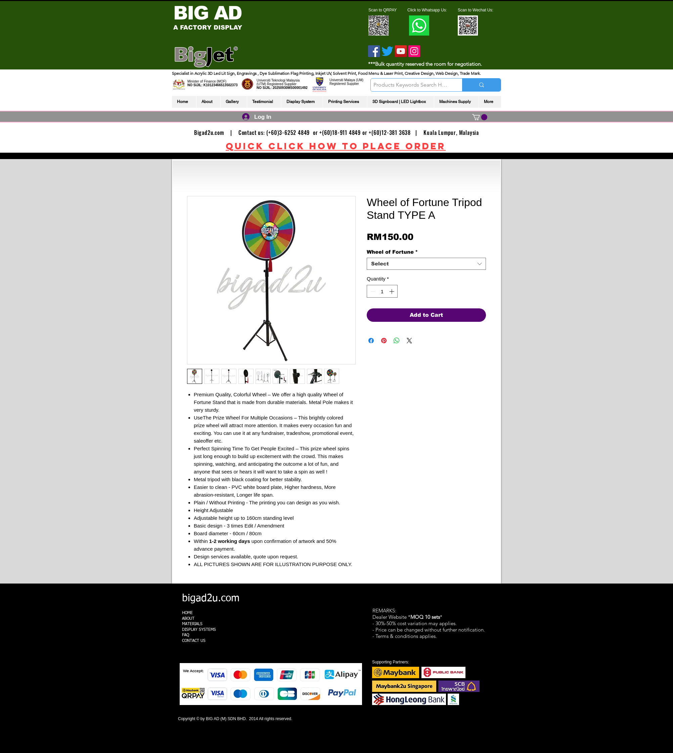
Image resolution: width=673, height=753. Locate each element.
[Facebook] (374, 51)
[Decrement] (372, 291)
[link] (479, 117)
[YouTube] (401, 51)
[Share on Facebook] (371, 341)
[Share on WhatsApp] (397, 341)
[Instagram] (414, 51)
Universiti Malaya (342, 80)
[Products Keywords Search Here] (410, 85)
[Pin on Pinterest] (384, 341)
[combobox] (426, 264)
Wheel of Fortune (392, 252)
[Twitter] (387, 51)
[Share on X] (409, 341)
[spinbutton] (382, 291)
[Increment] (392, 291)
